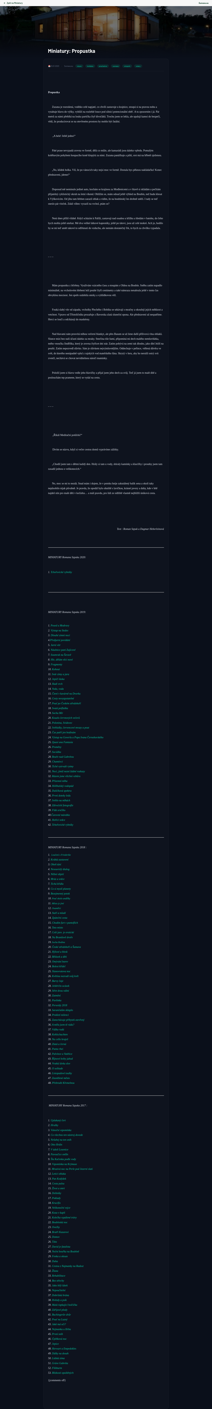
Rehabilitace (58, 1275)
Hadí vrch (57, 683)
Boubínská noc (60, 1222)
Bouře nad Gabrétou (63, 756)
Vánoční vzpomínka (61, 1130)
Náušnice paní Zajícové (63, 649)
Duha (54, 1261)
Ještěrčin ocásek (60, 985)
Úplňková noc (59, 1338)
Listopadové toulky (62, 1073)
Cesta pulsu (58, 1183)
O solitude (57, 1068)
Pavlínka (56, 1000)
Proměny (56, 747)
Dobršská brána (60, 1295)
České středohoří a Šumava (66, 947)
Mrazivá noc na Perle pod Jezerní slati (72, 1168)
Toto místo (57, 927)
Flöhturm (57, 1367)
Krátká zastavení (60, 859)
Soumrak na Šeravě (61, 654)
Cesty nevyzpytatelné (63, 698)
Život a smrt (58, 1188)
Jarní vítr (56, 644)
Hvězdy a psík (59, 1299)
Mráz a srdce (57, 878)
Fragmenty (56, 664)
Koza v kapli (58, 1212)
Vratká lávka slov (61, 1063)
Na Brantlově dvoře (62, 937)
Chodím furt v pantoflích (65, 922)
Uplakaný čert (58, 1120)
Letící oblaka (59, 1173)
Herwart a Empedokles (64, 1348)
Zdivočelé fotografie (62, 805)
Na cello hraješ (60, 1039)
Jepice (55, 1343)
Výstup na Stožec (60, 630)
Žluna (55, 1270)
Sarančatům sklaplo (62, 1010)
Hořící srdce (58, 819)
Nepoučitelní (59, 1290)
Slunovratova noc (61, 971)
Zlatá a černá (59, 1044)
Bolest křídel (59, 966)
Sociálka (56, 751)
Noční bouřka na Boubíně (65, 1251)
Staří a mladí (59, 913)
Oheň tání (56, 864)
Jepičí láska (58, 678)
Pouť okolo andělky (61, 898)
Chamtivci (57, 761)
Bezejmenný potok (60, 893)
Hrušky (54, 1125)
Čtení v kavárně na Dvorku (66, 693)
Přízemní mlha (60, 781)
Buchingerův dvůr (61, 1314)
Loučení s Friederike (61, 854)
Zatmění (57, 995)
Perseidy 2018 (59, 1005)
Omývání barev (60, 961)
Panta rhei (57, 1048)
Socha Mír (57, 713)
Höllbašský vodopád (62, 785)
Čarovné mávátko (60, 815)
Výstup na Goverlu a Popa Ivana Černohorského (77, 737)
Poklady (56, 1198)
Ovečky (56, 1227)
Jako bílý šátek (60, 1285)
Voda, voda (58, 688)
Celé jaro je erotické (63, 932)
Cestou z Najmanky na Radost (68, 1265)
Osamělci (56, 908)
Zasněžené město (61, 1078)
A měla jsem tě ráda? (63, 1024)
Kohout (56, 669)
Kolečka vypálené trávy (64, 1217)
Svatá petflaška (60, 708)
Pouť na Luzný (59, 1319)
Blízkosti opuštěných (63, 1372)
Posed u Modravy (60, 625)
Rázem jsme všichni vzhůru (66, 776)
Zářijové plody (59, 1309)
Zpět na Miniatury (13, 3)
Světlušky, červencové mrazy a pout (70, 727)
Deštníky (56, 1193)
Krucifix (56, 1202)
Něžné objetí (57, 874)
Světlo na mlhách (61, 800)
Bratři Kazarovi (60, 1231)
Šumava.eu (203, 3)
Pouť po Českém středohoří (66, 703)
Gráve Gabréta (60, 1363)
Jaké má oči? (59, 1324)
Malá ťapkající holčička (64, 1304)
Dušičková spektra (61, 790)
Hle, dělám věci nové (62, 659)
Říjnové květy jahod (62, 1058)
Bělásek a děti (60, 956)
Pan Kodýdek (59, 1178)
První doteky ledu (61, 795)
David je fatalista (61, 1246)
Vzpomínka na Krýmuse (64, 1164)
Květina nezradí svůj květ (65, 976)
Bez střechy (58, 1280)
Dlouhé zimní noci (60, 635)
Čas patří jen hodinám (64, 732)
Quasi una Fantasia (62, 742)
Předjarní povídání (60, 640)
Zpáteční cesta (59, 917)
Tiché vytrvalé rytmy (63, 766)
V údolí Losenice (60, 1149)
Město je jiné (58, 903)
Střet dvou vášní (60, 990)
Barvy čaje (57, 980)
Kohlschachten (60, 1034)
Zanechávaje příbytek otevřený (68, 1019)
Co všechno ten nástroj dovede (67, 1134)
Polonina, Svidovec (62, 722)
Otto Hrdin (56, 1144)
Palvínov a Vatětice (62, 1053)
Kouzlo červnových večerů (66, 717)
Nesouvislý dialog (60, 869)
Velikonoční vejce (61, 1207)
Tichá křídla (57, 883)
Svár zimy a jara (60, 674)
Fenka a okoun (60, 1256)
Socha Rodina (58, 942)
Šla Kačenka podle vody (63, 1159)
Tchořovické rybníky (61, 572)
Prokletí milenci (60, 1014)
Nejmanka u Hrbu (61, 1329)
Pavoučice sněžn (59, 1154)
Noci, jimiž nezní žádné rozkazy (68, 771)
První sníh (58, 1333)
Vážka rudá (58, 1029)
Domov (56, 1236)
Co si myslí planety (61, 888)
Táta (54, 1241)
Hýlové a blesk (60, 951)
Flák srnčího (59, 810)
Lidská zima (58, 1358)
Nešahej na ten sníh (61, 1139)
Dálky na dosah (59, 1353)
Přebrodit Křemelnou (63, 1082)
